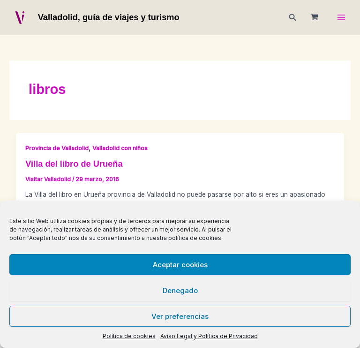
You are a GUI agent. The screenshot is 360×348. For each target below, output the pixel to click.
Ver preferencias (180, 316)
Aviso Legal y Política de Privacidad (209, 336)
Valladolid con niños (120, 148)
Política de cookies (129, 336)
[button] (293, 17)
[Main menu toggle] (341, 17)
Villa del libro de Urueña (73, 164)
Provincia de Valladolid (57, 148)
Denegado (180, 290)
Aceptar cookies (180, 264)
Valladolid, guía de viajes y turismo (109, 17)
